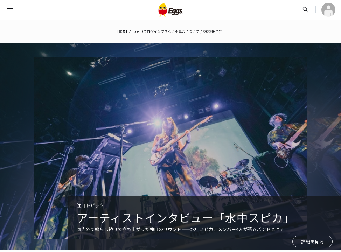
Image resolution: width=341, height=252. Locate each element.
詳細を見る (312, 241)
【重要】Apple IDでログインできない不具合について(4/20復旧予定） (170, 31)
